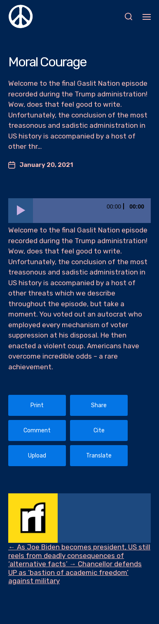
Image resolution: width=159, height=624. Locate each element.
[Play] (20, 210)
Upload (37, 455)
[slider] (92, 210)
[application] (79, 210)
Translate (99, 455)
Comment (37, 430)
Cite (99, 430)
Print (37, 405)
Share (99, 405)
